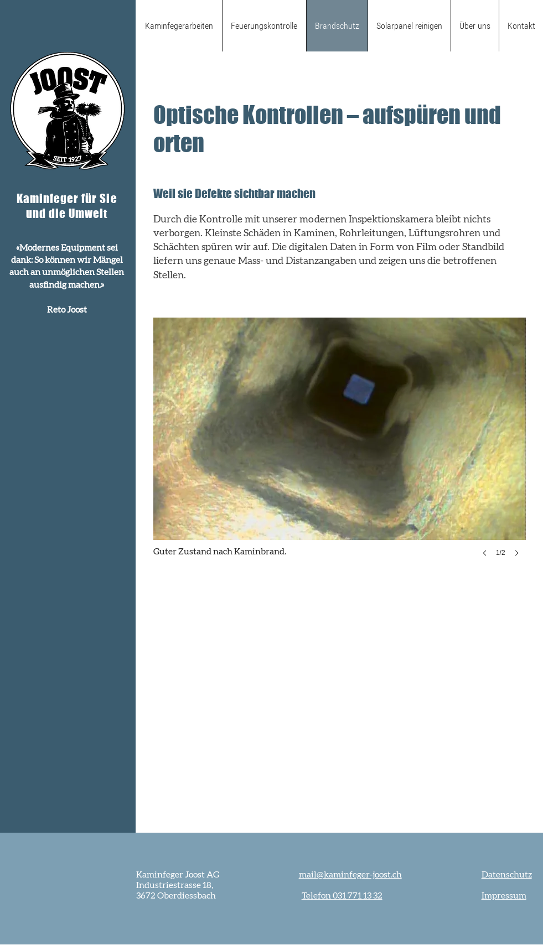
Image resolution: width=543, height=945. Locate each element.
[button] (339, 448)
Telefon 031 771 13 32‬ (342, 895)
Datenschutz (507, 874)
